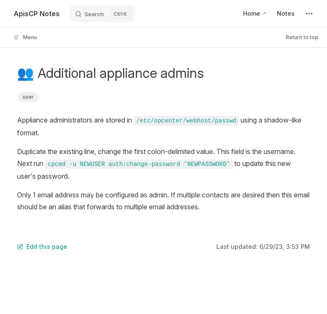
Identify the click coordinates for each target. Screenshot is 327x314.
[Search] (102, 13)
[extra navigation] (309, 13)
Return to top (302, 37)
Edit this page (42, 246)
